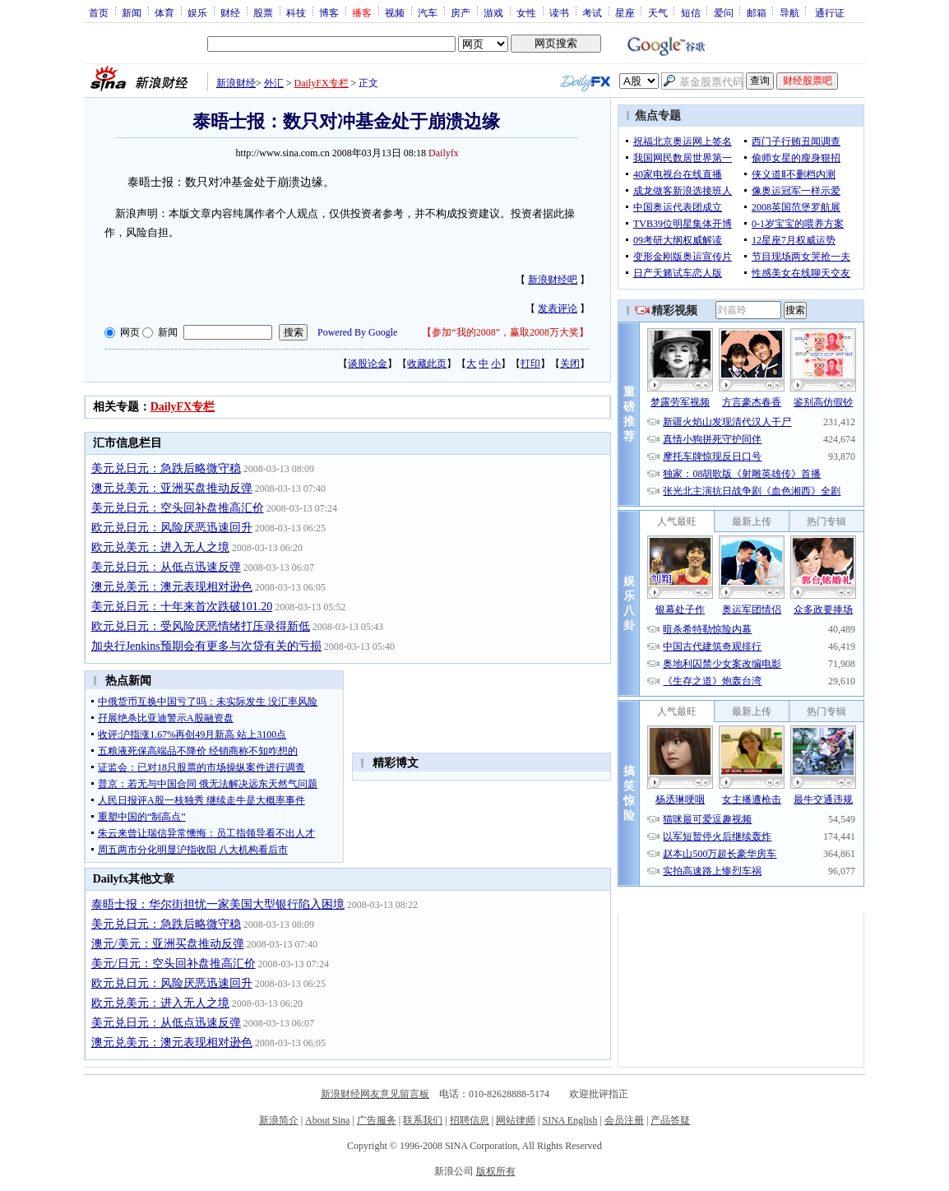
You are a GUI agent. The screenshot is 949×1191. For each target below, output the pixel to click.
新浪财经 (236, 83)
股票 (263, 12)
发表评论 (557, 308)
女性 (526, 12)
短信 (691, 12)
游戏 (493, 12)
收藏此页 (427, 363)
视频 (395, 12)
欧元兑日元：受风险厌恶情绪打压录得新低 (200, 626)
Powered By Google (357, 332)
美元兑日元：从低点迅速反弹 (166, 567)
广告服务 (376, 1120)
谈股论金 (367, 363)
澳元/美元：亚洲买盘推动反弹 (167, 944)
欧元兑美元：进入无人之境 (160, 547)
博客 (329, 12)
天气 (658, 12)
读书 (559, 12)
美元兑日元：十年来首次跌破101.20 (182, 606)
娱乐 (197, 12)
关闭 (570, 363)
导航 (789, 12)
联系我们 (422, 1120)
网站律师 (515, 1120)
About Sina (327, 1120)
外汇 (274, 83)
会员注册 (624, 1120)
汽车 (427, 12)
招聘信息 (469, 1120)
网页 (130, 332)
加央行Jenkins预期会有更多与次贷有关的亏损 (206, 646)
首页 (99, 12)
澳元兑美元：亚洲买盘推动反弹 (171, 488)
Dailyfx (443, 153)
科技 (296, 12)
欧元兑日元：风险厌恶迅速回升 (171, 527)
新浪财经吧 (552, 279)
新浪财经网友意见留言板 (375, 1094)
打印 (530, 363)
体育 (164, 12)
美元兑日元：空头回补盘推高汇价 (177, 508)
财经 (230, 12)
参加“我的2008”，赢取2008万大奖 (505, 332)
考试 (592, 12)
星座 (625, 12)
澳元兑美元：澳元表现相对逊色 (171, 587)
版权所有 (496, 1171)
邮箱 (756, 12)
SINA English (569, 1120)
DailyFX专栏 (321, 83)
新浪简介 (279, 1120)
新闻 (131, 12)
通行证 (830, 12)
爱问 (724, 12)
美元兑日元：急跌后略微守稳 (166, 468)
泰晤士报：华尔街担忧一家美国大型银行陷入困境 (218, 904)
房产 (460, 12)
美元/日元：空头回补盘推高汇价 (173, 963)
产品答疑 (670, 1120)
